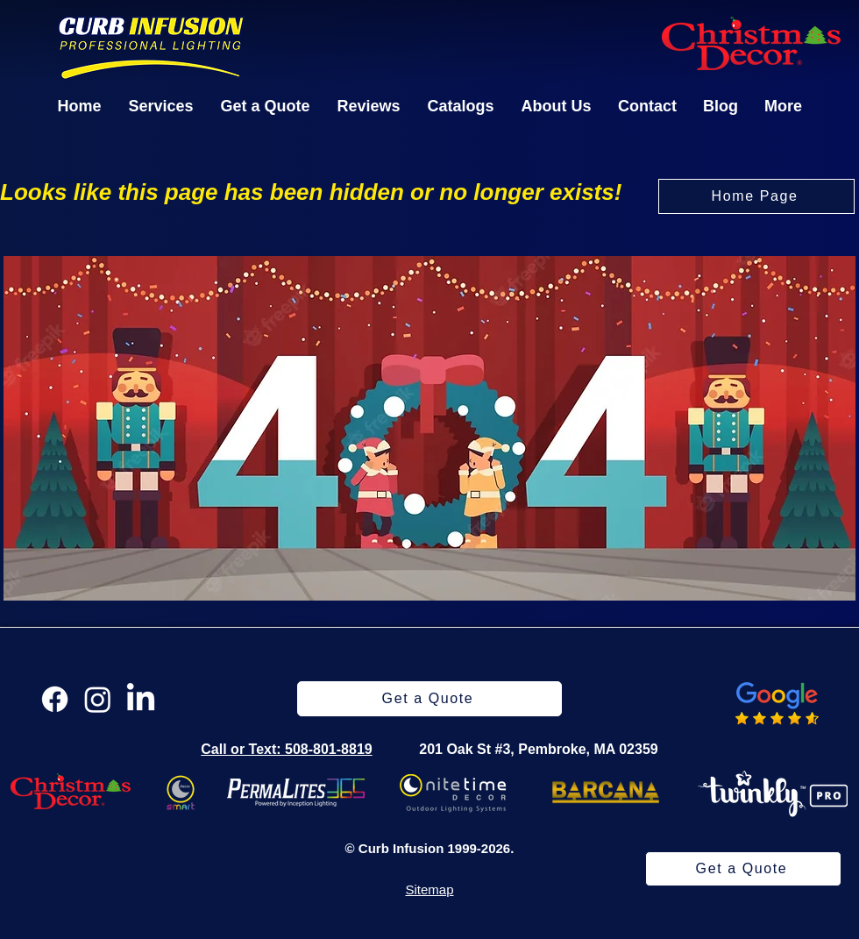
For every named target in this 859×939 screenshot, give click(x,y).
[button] (161, 106)
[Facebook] (55, 699)
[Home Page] (756, 196)
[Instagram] (98, 699)
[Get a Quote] (743, 868)
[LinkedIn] (141, 699)
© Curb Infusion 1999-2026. (430, 848)
